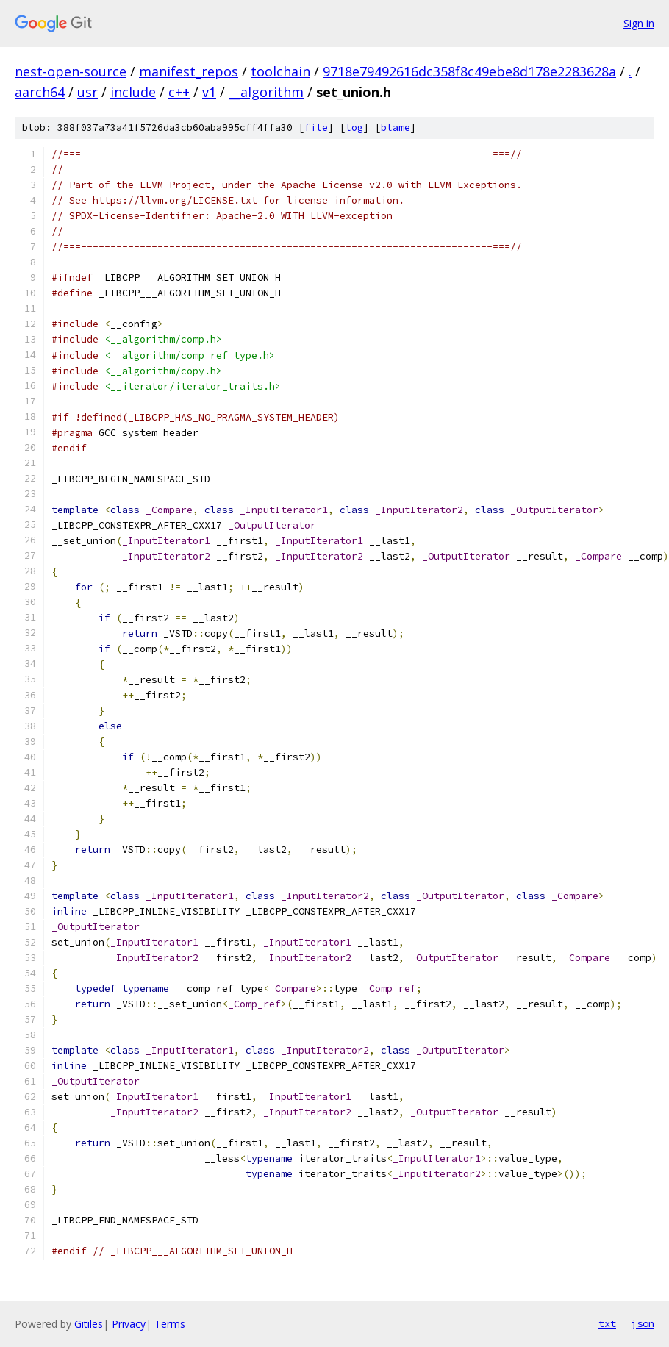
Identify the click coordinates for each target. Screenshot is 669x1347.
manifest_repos (188, 71)
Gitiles (88, 1324)
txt (607, 1323)
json (642, 1323)
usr (87, 92)
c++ (179, 92)
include (133, 92)
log (354, 127)
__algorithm (266, 92)
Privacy (129, 1324)
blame (395, 127)
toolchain (280, 71)
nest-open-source (70, 71)
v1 (209, 92)
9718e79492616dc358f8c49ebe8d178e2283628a (469, 71)
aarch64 (40, 92)
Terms (169, 1324)
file (316, 127)
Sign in (638, 23)
